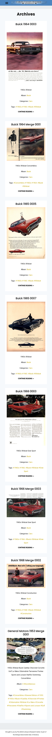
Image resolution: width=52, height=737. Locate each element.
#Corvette (39, 702)
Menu (8, 3)
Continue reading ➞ (26, 111)
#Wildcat (37, 107)
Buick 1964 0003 (26, 24)
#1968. (25, 610)
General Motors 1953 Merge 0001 (26, 632)
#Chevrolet (32, 699)
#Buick (30, 107)
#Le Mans (31, 702)
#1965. (25, 281)
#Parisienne (12, 706)
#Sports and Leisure (32, 706)
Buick (29, 95)
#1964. (25, 107)
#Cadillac (24, 699)
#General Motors (31, 695)
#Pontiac (40, 699)
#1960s (19, 107)
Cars (30, 101)
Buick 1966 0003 (26, 391)
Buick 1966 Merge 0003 (26, 489)
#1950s (11, 699)
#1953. (41, 695)
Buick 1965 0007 (26, 298)
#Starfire (20, 706)
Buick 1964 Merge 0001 (26, 124)
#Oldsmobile (14, 702)
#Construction (25, 613)
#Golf (43, 706)
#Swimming (26, 709)
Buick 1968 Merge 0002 (26, 560)
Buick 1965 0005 (26, 204)
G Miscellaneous (28, 684)
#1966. (22, 468)
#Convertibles (19, 183)
